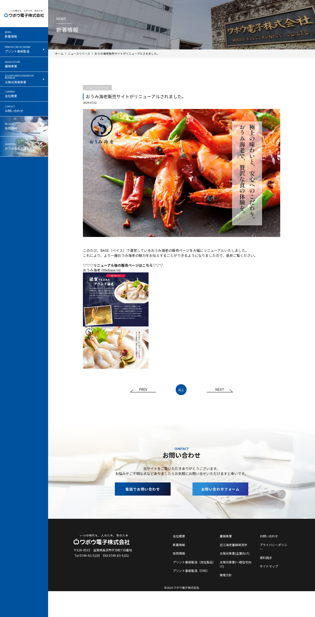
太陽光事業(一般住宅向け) (235, 564)
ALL (181, 389)
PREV (143, 389)
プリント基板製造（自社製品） (194, 562)
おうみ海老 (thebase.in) (102, 270)
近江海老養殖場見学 (233, 545)
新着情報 (24, 34)
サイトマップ (269, 566)
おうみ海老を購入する (24, 147)
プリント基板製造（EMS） (191, 571)
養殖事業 (24, 64)
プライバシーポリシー (273, 547)
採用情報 (24, 126)
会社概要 (24, 94)
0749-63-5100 (90, 556)
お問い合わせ (24, 109)
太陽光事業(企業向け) (234, 553)
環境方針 (226, 575)
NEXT (219, 389)
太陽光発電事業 (24, 79)
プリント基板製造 (24, 49)
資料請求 (266, 558)
